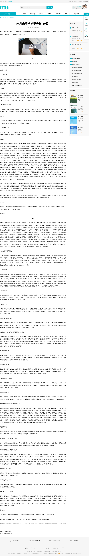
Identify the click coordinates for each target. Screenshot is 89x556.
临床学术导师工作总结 (77, 73)
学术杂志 (32, 14)
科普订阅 (41, 14)
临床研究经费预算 (76, 58)
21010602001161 (68, 553)
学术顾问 (86, 14)
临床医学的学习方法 (76, 70)
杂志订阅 (80, 1)
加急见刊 (86, 30)
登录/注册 (71, 1)
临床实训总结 (75, 76)
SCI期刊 (49, 14)
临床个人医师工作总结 (77, 85)
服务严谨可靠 (14, 540)
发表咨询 (86, 18)
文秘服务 (67, 14)
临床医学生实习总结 (76, 79)
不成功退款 (74, 541)
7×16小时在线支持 (34, 541)
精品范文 (4, 17)
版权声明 (41, 548)
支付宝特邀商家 (54, 541)
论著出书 (76, 14)
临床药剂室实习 (75, 82)
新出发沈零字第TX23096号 (36, 553)
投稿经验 (58, 14)
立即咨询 (10, 1)
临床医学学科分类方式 (77, 67)
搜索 (49, 7)
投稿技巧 (48, 548)
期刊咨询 (75, 1)
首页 (24, 14)
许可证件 (33, 548)
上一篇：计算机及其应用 (5, 531)
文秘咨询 (86, 24)
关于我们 (26, 548)
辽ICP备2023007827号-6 (52, 553)
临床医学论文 (75, 61)
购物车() (85, 1)
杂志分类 (7, 14)
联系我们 (63, 548)
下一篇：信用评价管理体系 (6, 533)
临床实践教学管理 (76, 64)
